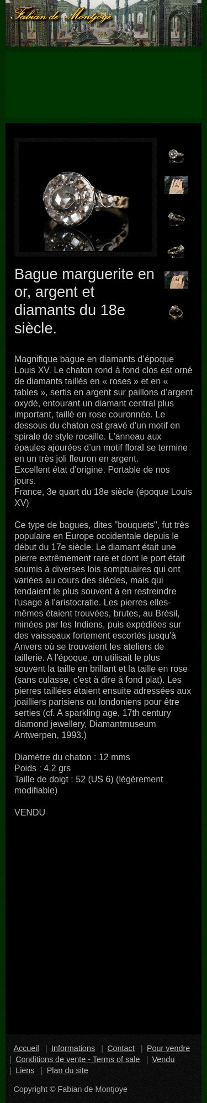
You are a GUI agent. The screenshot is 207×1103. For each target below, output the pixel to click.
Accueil (26, 1048)
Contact (121, 1048)
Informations (73, 1048)
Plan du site (67, 1070)
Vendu (163, 1059)
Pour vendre (168, 1048)
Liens (24, 1070)
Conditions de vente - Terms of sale (77, 1059)
